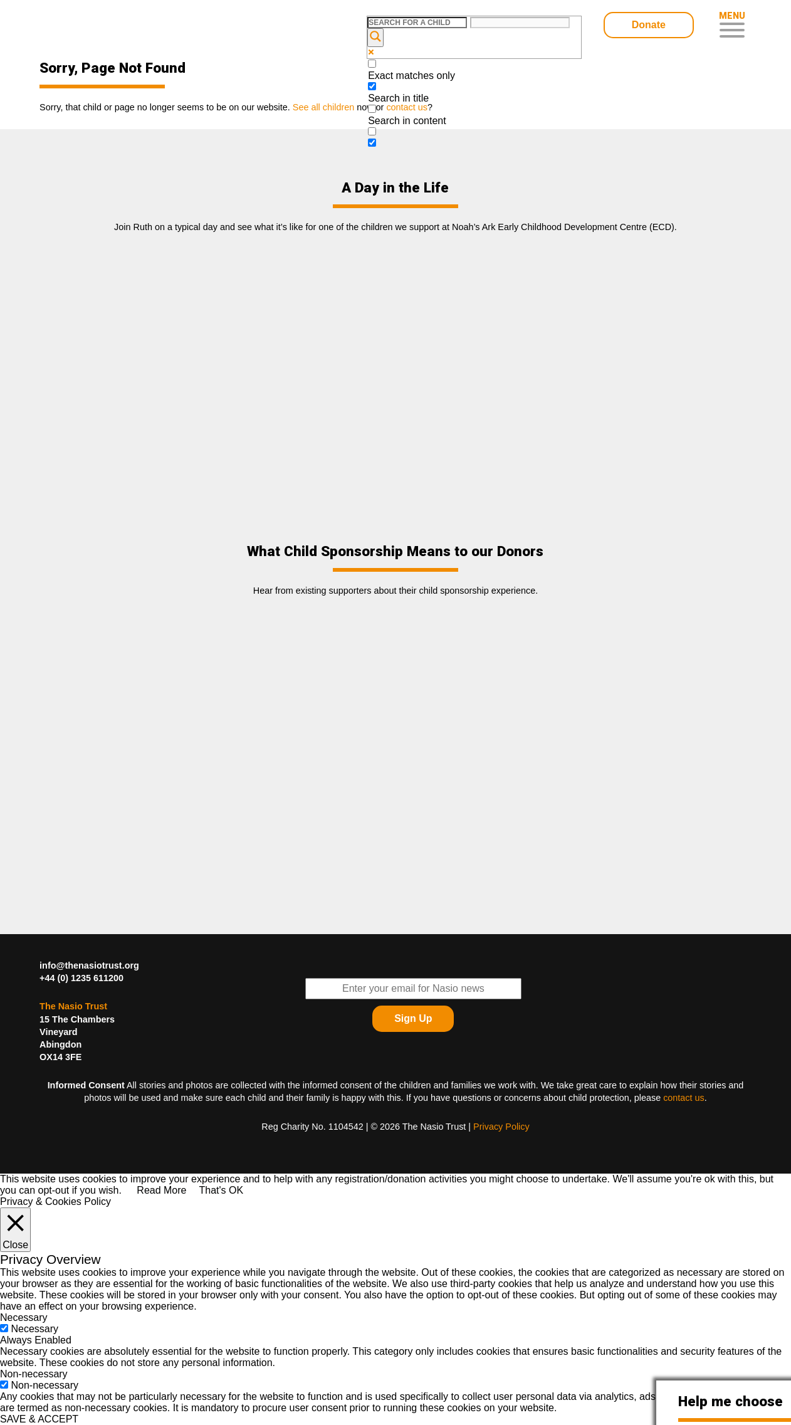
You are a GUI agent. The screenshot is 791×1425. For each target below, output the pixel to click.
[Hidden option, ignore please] (372, 143)
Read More (161, 1190)
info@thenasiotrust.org (89, 965)
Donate (649, 24)
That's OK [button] (221, 1190)
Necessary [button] (24, 1317)
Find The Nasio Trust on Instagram (736, 1037)
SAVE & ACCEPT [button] (39, 1419)
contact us (684, 1098)
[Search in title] (372, 86)
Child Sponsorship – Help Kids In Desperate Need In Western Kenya (128, 26)
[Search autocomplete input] (520, 22)
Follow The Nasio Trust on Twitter (704, 975)
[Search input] (417, 22)
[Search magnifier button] (375, 37)
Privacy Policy (501, 1127)
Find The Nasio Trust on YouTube (736, 1006)
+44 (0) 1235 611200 (81, 978)
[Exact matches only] (372, 64)
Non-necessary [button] (34, 1374)
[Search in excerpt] (372, 131)
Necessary (34, 1328)
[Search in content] (372, 109)
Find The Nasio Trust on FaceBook (736, 975)
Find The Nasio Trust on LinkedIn (704, 1006)
